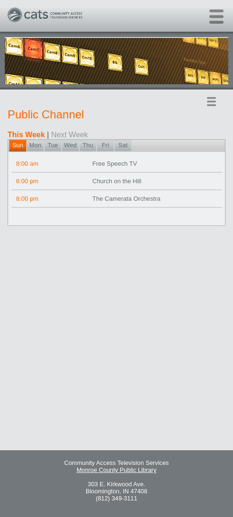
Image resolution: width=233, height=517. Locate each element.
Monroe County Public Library (117, 469)
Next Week (69, 135)
